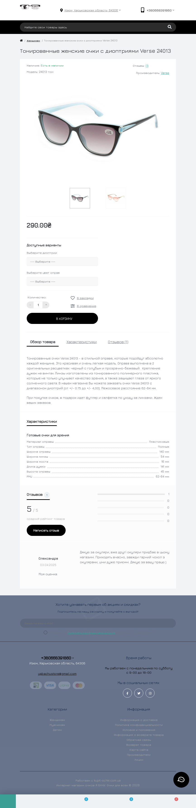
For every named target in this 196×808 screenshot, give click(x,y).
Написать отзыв (46, 530)
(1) (147, 65)
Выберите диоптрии (42, 252)
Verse (165, 73)
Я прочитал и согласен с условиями (101, 632)
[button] (91, 10)
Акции (138, 759)
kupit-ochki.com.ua (107, 780)
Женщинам (33, 40)
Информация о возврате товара (139, 735)
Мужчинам (57, 725)
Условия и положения (138, 730)
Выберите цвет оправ (43, 272)
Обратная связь (139, 739)
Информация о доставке (139, 720)
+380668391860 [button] (57, 658)
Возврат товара (138, 744)
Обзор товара (42, 342)
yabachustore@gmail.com (57, 673)
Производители (139, 754)
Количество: (37, 297)
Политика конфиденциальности (91, 632)
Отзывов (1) (118, 342)
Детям (57, 730)
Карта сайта (138, 749)
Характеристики (82, 342)
